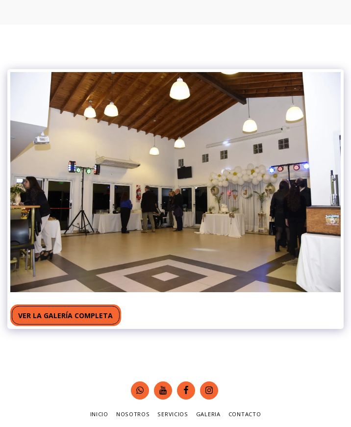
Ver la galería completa (65, 315)
